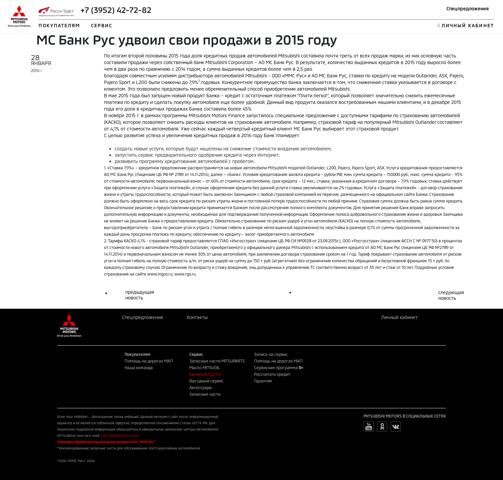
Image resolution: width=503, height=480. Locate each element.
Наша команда (139, 367)
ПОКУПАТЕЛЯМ (59, 25)
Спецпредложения (468, 8)
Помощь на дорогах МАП (149, 361)
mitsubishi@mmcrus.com (120, 436)
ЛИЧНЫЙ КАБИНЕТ (468, 25)
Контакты (197, 317)
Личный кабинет (399, 317)
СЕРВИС (102, 25)
